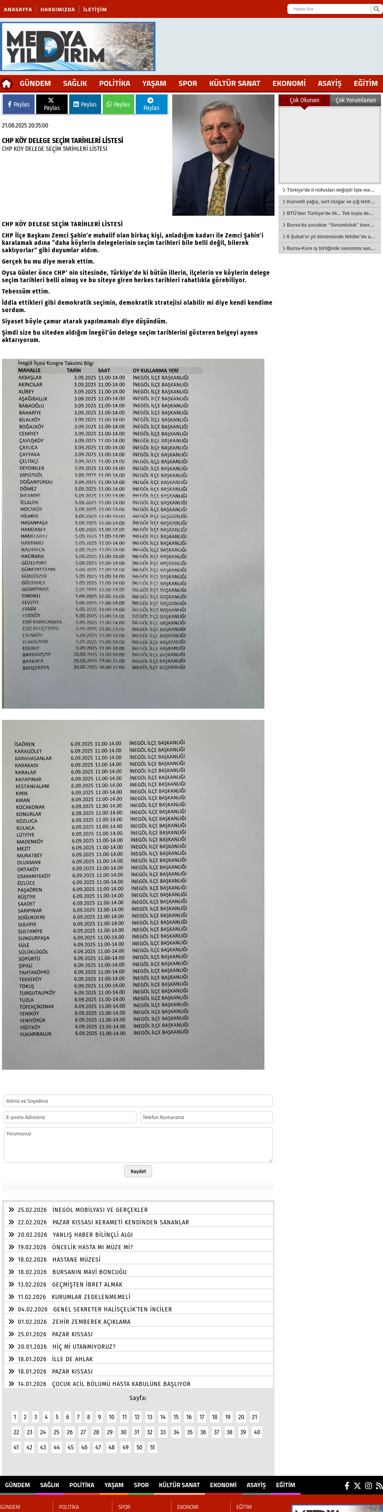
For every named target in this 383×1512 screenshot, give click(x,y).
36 (203, 1432)
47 (98, 1447)
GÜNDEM (35, 83)
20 (241, 1417)
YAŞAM (154, 83)
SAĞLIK (75, 83)
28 (96, 1432)
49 (125, 1447)
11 (124, 1417)
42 (29, 1447)
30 (123, 1432)
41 (16, 1447)
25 (56, 1432)
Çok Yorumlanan (356, 100)
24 (43, 1432)
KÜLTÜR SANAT (235, 83)
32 (149, 1432)
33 (163, 1432)
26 (70, 1432)
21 (254, 1417)
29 (110, 1432)
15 (175, 1417)
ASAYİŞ (329, 83)
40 (257, 1432)
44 (57, 1447)
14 (163, 1417)
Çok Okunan (304, 100)
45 (70, 1447)
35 (189, 1432)
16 (189, 1417)
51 (152, 1447)
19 (228, 1417)
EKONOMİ (289, 83)
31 (136, 1432)
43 (43, 1447)
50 (139, 1447)
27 (83, 1432)
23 (29, 1432)
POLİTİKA (114, 83)
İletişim (95, 9)
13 (149, 1417)
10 (111, 1417)
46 (84, 1447)
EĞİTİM (286, 1484)
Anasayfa (18, 9)
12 (137, 1417)
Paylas (19, 104)
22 (16, 1432)
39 (243, 1432)
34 (176, 1432)
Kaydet (138, 1171)
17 (201, 1417)
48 (111, 1447)
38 (230, 1432)
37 (216, 1432)
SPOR (187, 83)
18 (214, 1417)
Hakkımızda (57, 9)
